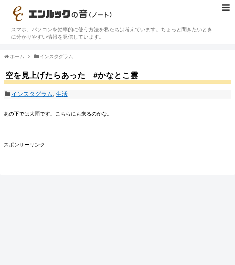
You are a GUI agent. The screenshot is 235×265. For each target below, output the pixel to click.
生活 (62, 94)
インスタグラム (32, 94)
